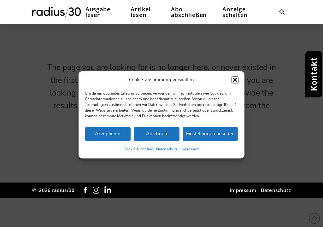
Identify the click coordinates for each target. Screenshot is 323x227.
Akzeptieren (107, 137)
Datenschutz (167, 152)
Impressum (190, 152)
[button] (235, 83)
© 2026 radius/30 (53, 190)
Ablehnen (156, 137)
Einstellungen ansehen (210, 137)
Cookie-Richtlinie (138, 152)
